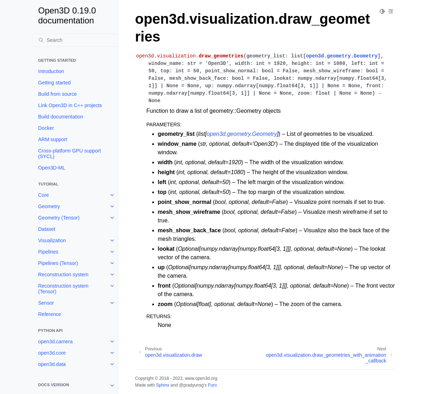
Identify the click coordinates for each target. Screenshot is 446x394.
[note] (75, 385)
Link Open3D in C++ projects (70, 105)
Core (43, 195)
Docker (46, 128)
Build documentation (60, 117)
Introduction (51, 71)
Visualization (52, 240)
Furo (212, 385)
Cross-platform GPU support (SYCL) (69, 153)
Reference (49, 314)
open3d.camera (55, 341)
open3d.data (52, 364)
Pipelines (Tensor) (58, 263)
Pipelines (48, 252)
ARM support (52, 139)
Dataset (46, 229)
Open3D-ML (51, 168)
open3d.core (52, 353)
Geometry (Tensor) (59, 218)
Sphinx (162, 385)
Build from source (57, 94)
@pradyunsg (191, 385)
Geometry (49, 206)
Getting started (54, 82)
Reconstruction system (63, 274)
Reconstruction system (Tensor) (63, 288)
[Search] (75, 40)
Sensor (46, 303)
